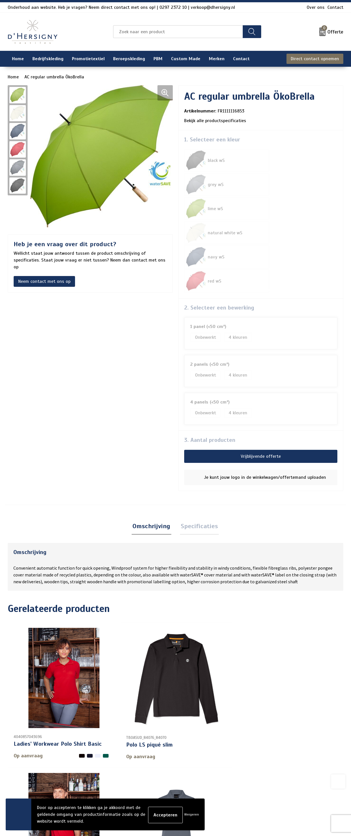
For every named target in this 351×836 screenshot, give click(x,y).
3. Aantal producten (209, 343)
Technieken (146, 780)
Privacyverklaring (280, 753)
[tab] (152, 430)
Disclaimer (273, 762)
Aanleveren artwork (155, 771)
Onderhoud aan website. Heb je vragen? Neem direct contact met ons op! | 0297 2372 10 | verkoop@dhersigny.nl (121, 7)
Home (13, 77)
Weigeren (191, 814)
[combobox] (178, 31)
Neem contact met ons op (44, 281)
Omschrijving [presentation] (152, 430)
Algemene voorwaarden (287, 734)
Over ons (316, 7)
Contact (335, 7)
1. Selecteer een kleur (212, 139)
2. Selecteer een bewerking (219, 211)
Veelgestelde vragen (156, 753)
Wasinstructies (151, 789)
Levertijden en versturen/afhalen (169, 762)
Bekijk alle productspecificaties (217, 121)
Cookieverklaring (279, 744)
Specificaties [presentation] (198, 430)
